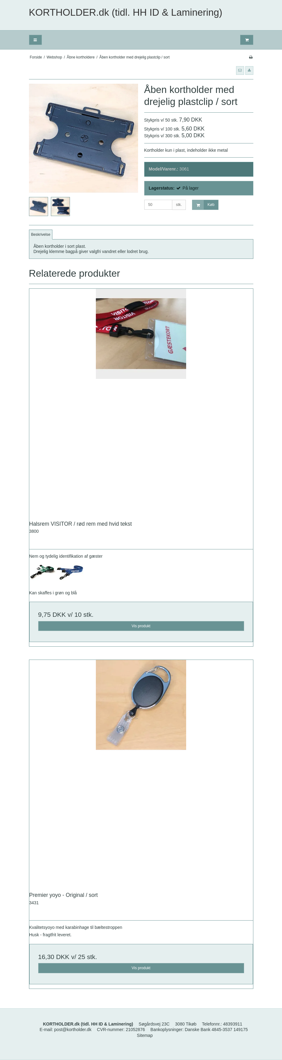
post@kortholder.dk (73, 1029)
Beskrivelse (41, 234)
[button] (240, 70)
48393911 (232, 1024)
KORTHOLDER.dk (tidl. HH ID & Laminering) (126, 12)
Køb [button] (203, 205)
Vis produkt (141, 626)
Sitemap (145, 1035)
